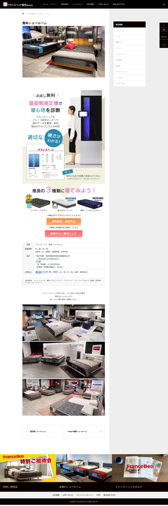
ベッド (118, 37)
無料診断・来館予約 (63, 221)
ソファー (119, 50)
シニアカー (119, 82)
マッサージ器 (120, 88)
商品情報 (64, 4)
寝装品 (118, 69)
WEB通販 (90, 4)
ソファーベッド (121, 56)
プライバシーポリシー (84, 496)
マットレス (119, 31)
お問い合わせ (103, 4)
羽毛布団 (119, 63)
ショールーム (77, 4)
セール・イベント (50, 4)
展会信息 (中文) (119, 4)
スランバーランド (122, 76)
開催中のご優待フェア (63, 234)
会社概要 (56, 496)
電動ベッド (119, 43)
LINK (98, 496)
